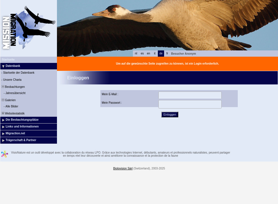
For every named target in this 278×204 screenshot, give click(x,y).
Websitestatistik (13, 113)
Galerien (8, 100)
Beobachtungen (13, 86)
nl (136, 53)
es (142, 53)
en (148, 53)
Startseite (8, 59)
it (155, 53)
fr (167, 53)
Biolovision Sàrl (123, 168)
